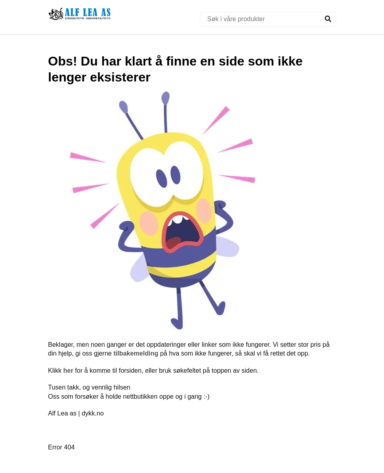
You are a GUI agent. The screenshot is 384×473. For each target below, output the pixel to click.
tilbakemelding (136, 353)
